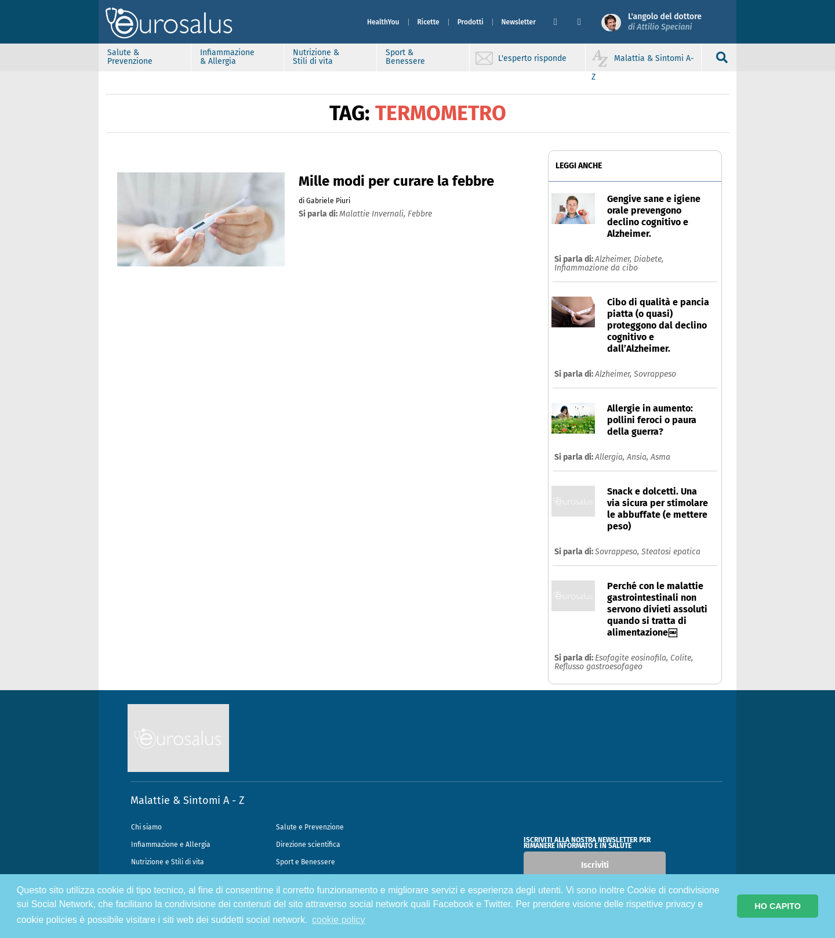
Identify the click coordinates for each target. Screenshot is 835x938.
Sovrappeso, (618, 552)
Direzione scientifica (308, 844)
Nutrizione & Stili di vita (316, 57)
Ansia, (639, 457)
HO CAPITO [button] (777, 906)
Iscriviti (595, 865)
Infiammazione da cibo (596, 268)
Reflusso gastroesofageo (598, 667)
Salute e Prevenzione (310, 827)
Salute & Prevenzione (130, 57)
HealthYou (383, 22)
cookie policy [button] (338, 920)
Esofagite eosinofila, (632, 658)
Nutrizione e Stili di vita (167, 862)
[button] (561, 22)
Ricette (429, 22)
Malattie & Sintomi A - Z (187, 800)
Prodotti (471, 22)
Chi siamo (146, 827)
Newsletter (519, 22)
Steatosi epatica (670, 552)
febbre (420, 214)
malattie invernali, (373, 214)
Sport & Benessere (405, 57)
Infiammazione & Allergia (227, 57)
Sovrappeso (655, 374)
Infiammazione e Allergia (170, 844)
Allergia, (611, 457)
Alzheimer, (614, 259)
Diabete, (648, 259)
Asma (660, 457)
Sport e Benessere (305, 862)
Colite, (681, 658)
